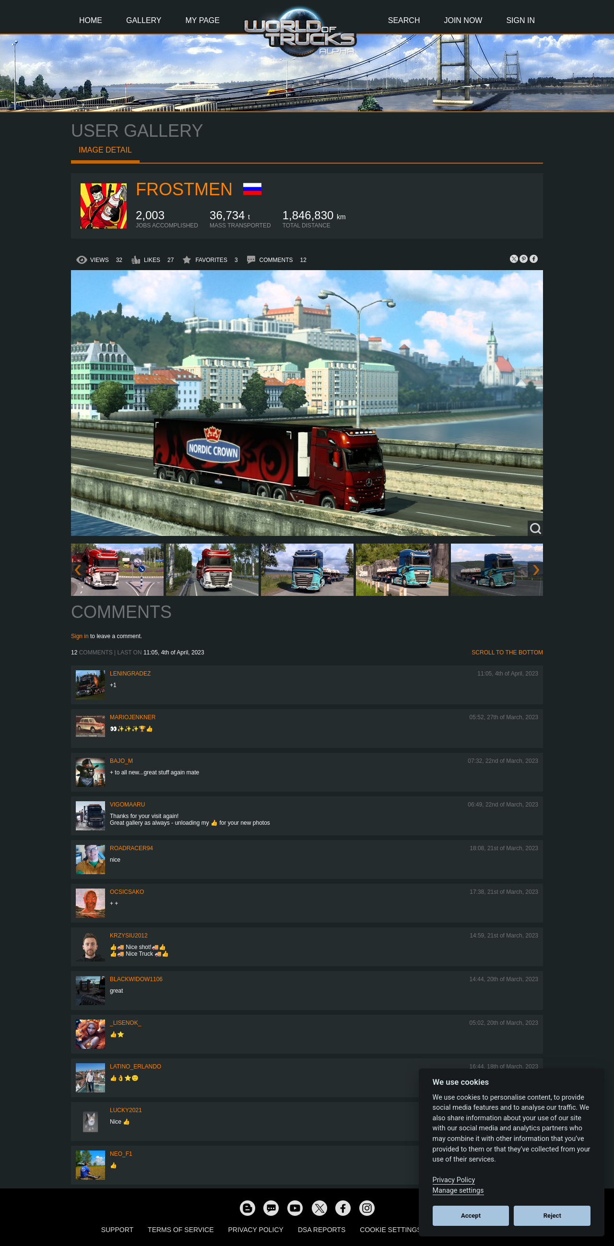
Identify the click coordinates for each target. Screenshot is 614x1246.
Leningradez (130, 673)
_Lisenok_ (125, 1023)
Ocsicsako (127, 892)
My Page (203, 20)
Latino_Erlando (135, 1066)
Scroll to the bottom (507, 652)
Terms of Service (180, 1230)
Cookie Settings (390, 1230)
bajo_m (121, 761)
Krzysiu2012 (129, 935)
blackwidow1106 (136, 979)
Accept (471, 1215)
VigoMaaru (127, 804)
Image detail (105, 150)
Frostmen (184, 189)
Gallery (144, 20)
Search (404, 20)
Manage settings (458, 1191)
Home (90, 20)
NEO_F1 (121, 1154)
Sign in (80, 636)
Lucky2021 (126, 1110)
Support (117, 1230)
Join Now (463, 20)
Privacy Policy (255, 1230)
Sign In (520, 20)
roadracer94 (131, 848)
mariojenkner (132, 717)
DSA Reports (321, 1230)
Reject (552, 1215)
